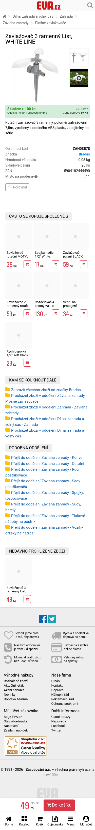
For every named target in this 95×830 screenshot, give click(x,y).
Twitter (56, 730)
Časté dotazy (60, 717)
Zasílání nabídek (16, 730)
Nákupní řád (60, 694)
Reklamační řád (62, 699)
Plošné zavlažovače (50, 23)
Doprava (57, 690)
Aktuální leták (14, 685)
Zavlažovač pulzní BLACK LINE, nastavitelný (73, 258)
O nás (55, 681)
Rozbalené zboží (16, 681)
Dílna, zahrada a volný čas (33, 16)
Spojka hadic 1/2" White (44, 254)
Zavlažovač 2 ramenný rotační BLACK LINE (18, 305)
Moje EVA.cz (13, 717)
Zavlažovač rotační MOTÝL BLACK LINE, (17, 256)
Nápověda (58, 721)
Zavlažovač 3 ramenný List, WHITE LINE (16, 591)
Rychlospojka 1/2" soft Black (17, 353)
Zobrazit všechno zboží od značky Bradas (46, 390)
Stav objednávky (16, 721)
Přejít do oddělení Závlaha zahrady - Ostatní (47, 463)
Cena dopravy (75, 112)
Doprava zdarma (16, 699)
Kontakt (57, 685)
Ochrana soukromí (64, 704)
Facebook (58, 726)
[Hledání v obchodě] (90, 5)
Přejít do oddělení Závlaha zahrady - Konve (46, 457)
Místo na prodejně (47, 176)
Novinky (9, 694)
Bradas (84, 154)
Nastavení (11, 726)
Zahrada (66, 16)
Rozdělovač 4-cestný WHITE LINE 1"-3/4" (45, 305)
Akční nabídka (14, 690)
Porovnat (17, 187)
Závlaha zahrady (15, 23)
